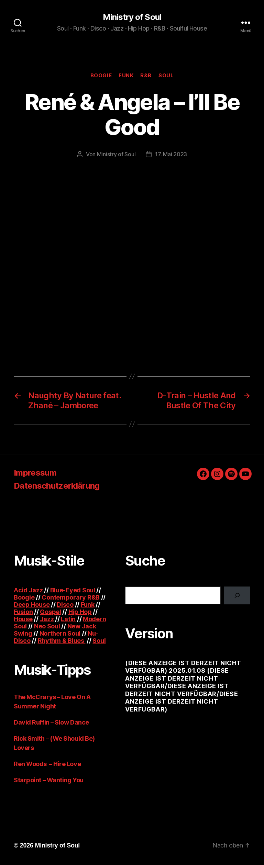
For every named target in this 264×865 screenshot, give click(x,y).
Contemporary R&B (71, 597)
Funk (126, 75)
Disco (65, 604)
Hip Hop (80, 611)
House (23, 619)
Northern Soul (60, 633)
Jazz (47, 619)
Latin (68, 619)
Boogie (101, 75)
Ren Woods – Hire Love (47, 763)
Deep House (32, 604)
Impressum (35, 473)
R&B (146, 75)
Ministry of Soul (132, 17)
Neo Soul (47, 626)
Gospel (50, 611)
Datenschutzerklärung (57, 486)
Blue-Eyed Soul (72, 590)
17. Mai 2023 (171, 154)
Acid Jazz (28, 590)
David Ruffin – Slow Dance (51, 722)
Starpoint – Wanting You (49, 780)
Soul (166, 75)
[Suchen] (237, 595)
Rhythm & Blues (62, 640)
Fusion (23, 611)
